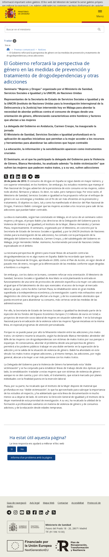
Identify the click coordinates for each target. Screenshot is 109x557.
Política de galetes (58, 14)
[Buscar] (99, 51)
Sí (12, 471)
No (22, 471)
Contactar (63, 505)
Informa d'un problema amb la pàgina (31, 479)
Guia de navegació (16, 505)
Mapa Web (48, 505)
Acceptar (75, 15)
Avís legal (34, 505)
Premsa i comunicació (24, 71)
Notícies (42, 71)
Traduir (10, 63)
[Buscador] (54, 51)
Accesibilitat (77, 505)
